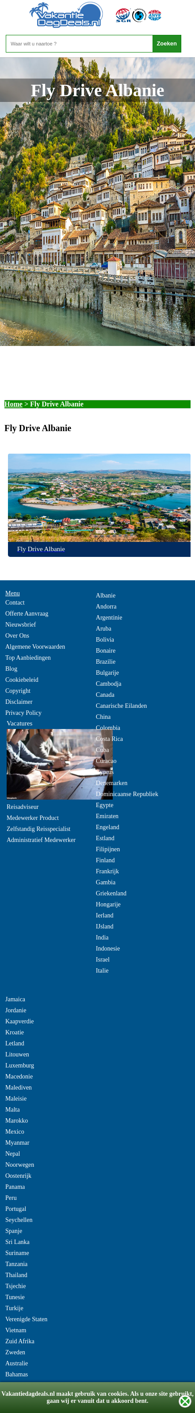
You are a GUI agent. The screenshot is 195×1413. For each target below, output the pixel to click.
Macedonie (19, 1076)
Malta (12, 1109)
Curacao (106, 761)
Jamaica (15, 999)
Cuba (102, 750)
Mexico (14, 1131)
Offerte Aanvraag (26, 613)
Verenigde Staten (26, 1319)
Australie (16, 1363)
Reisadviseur (22, 807)
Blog (11, 668)
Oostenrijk (18, 1175)
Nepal (12, 1153)
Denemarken (112, 783)
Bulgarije (107, 672)
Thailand (16, 1275)
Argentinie (109, 617)
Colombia (108, 728)
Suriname (17, 1253)
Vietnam (15, 1330)
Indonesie (108, 948)
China (103, 717)
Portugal (15, 1209)
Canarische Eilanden (121, 706)
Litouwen (17, 1054)
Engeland (107, 827)
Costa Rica (109, 739)
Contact (15, 602)
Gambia (105, 882)
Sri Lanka (17, 1242)
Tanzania (16, 1264)
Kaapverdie (19, 1021)
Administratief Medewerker (41, 840)
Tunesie (15, 1297)
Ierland (105, 915)
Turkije (14, 1308)
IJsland (105, 926)
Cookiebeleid (21, 679)
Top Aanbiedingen (28, 657)
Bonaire (105, 650)
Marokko (16, 1120)
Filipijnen (108, 849)
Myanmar (17, 1142)
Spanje (13, 1231)
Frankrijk (107, 871)
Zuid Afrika (19, 1341)
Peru (11, 1198)
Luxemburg (19, 1065)
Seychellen (18, 1220)
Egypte (105, 805)
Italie (102, 970)
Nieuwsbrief (20, 624)
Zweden (15, 1352)
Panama (15, 1187)
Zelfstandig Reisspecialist (38, 829)
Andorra (106, 606)
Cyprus (105, 772)
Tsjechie (15, 1286)
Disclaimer (18, 702)
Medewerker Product (33, 818)
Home (13, 404)
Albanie (105, 595)
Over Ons (17, 635)
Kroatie (14, 1032)
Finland (105, 860)
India (102, 937)
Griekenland (111, 893)
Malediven (18, 1087)
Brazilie (105, 661)
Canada (105, 694)
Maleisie (16, 1098)
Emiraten (107, 816)
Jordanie (15, 1010)
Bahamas (16, 1374)
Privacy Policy (23, 713)
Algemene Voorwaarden (35, 646)
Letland (14, 1043)
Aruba (103, 628)
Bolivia (105, 639)
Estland (105, 838)
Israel (103, 959)
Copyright (18, 691)
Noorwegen (19, 1164)
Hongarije (108, 904)
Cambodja (109, 683)
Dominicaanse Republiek (127, 794)
